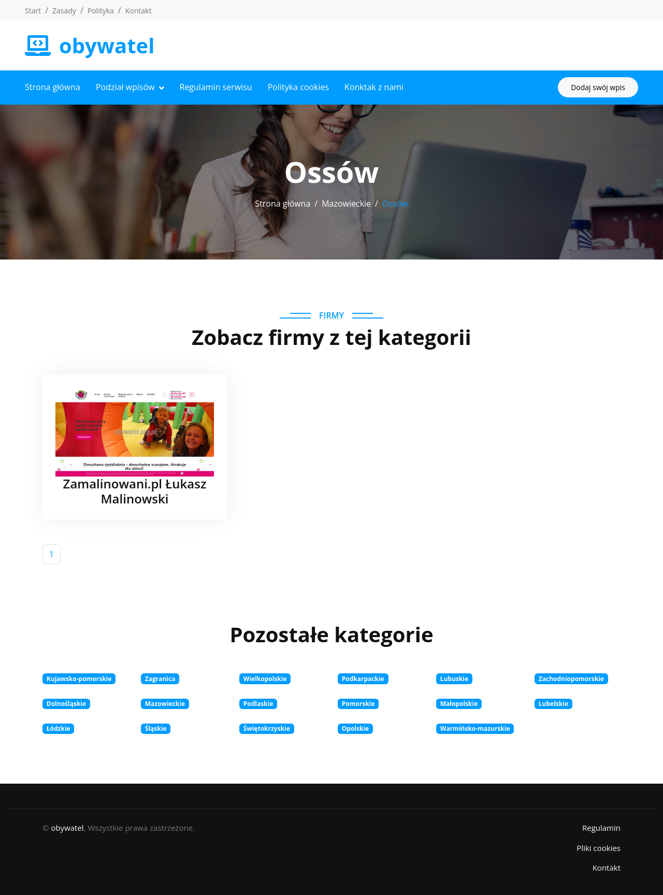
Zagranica (160, 678)
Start (33, 11)
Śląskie (156, 728)
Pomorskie (358, 703)
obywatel (67, 827)
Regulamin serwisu (216, 87)
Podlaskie (258, 703)
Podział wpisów (125, 87)
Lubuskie (454, 678)
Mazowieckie (346, 203)
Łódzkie (58, 728)
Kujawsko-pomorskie (79, 678)
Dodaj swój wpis (598, 87)
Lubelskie (553, 703)
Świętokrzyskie (266, 728)
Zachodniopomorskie (571, 678)
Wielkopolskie (265, 678)
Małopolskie (459, 703)
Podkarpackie (363, 678)
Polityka (101, 11)
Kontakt (138, 11)
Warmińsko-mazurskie (475, 728)
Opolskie (355, 728)
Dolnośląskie (66, 703)
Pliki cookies (598, 848)
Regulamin (601, 827)
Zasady (64, 11)
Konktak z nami (373, 87)
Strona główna (52, 87)
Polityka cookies (298, 87)
